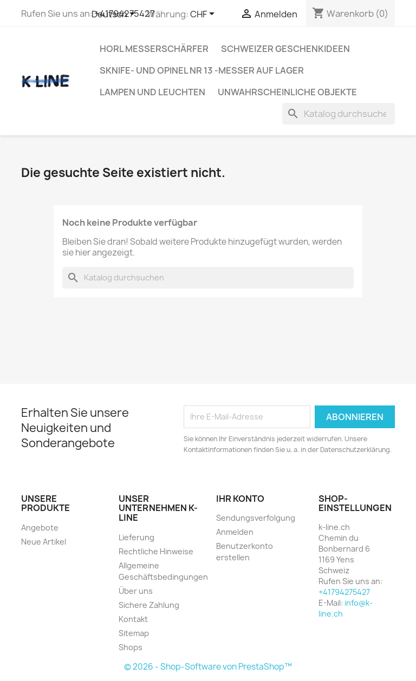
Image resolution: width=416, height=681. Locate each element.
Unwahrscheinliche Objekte (287, 92)
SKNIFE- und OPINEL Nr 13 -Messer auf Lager (202, 70)
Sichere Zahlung (149, 605)
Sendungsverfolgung (255, 518)
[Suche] (338, 114)
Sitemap (134, 633)
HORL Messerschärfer (154, 49)
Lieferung (136, 537)
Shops (130, 647)
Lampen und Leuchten (152, 92)
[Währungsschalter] (204, 14)
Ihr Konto (240, 499)
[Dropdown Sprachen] (115, 14)
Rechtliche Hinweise (156, 551)
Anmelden (234, 532)
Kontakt (133, 619)
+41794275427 (344, 592)
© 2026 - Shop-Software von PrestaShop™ (208, 666)
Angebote (39, 527)
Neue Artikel (43, 541)
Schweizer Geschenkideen (285, 49)
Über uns (136, 591)
